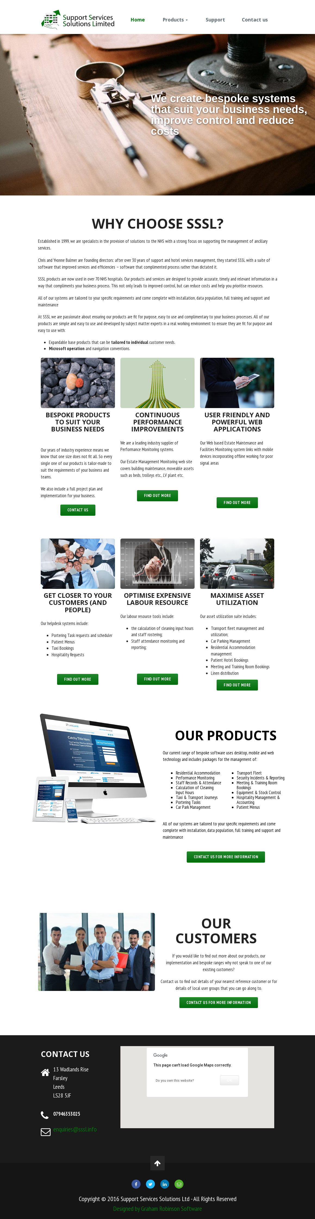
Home (137, 19)
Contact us (255, 19)
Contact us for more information (218, 1002)
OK (229, 1080)
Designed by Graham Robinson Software (157, 1208)
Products (175, 19)
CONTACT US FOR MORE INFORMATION (226, 856)
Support (215, 19)
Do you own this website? (175, 1081)
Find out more (157, 495)
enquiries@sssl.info (75, 1129)
